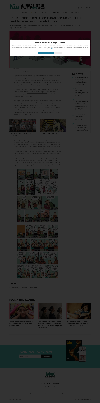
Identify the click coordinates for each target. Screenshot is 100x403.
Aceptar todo (42, 53)
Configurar (58, 53)
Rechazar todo (50, 53)
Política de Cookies (55, 48)
